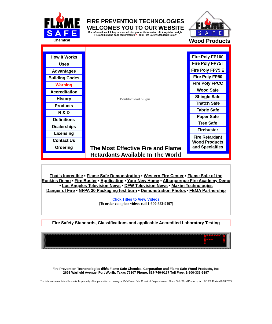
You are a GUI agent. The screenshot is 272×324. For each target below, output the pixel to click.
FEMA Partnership (207, 190)
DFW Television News (146, 185)
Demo (224, 180)
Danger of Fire (60, 190)
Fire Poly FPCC (208, 83)
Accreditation (64, 92)
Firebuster (208, 130)
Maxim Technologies (192, 185)
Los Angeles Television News (91, 185)
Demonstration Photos (163, 190)
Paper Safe (208, 116)
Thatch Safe (208, 103)
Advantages (64, 71)
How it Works (64, 57)
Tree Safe (207, 123)
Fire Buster (85, 180)
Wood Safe (208, 90)
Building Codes (63, 78)
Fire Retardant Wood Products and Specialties (207, 142)
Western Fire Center (164, 175)
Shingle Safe (208, 96)
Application (111, 180)
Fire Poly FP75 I (208, 63)
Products (64, 105)
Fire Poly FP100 (208, 57)
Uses (64, 64)
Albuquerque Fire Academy (190, 180)
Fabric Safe (207, 110)
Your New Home (143, 180)
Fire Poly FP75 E (207, 70)
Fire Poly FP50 (207, 76)
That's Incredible (66, 175)
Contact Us (64, 140)
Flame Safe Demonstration (113, 175)
